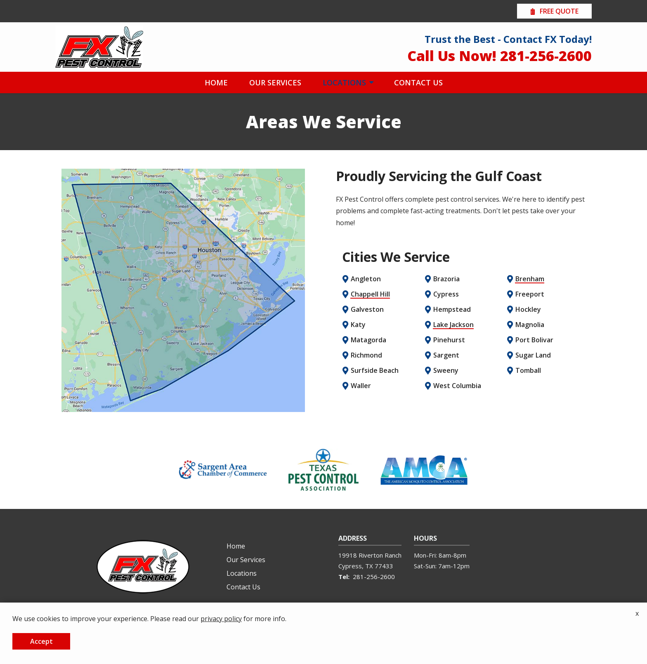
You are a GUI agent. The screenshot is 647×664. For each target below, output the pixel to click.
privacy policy (221, 618)
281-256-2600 (374, 576)
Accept (41, 641)
